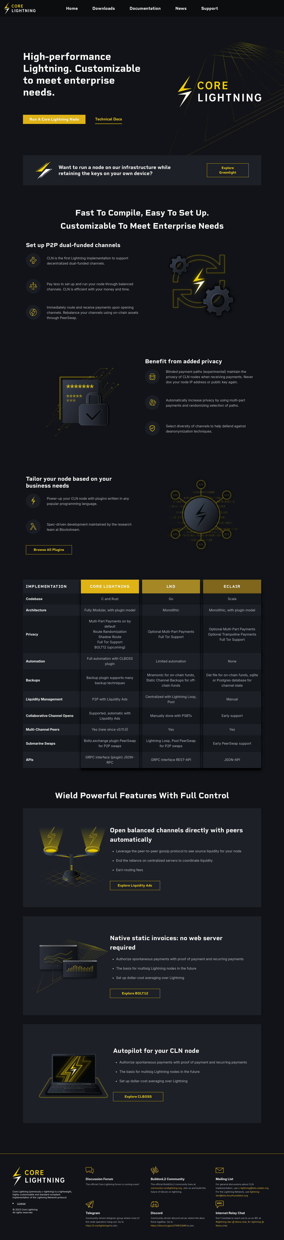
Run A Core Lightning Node (54, 119)
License (21, 1203)
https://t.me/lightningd (98, 1225)
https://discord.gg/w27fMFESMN (168, 1225)
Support (209, 8)
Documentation (145, 8)
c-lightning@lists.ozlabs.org (253, 1188)
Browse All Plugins (49, 550)
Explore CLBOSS (138, 1097)
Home (72, 8)
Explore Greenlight (227, 170)
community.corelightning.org (166, 1188)
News (181, 8)
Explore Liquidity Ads (135, 885)
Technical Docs (108, 119)
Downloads (103, 8)
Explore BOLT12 (135, 993)
